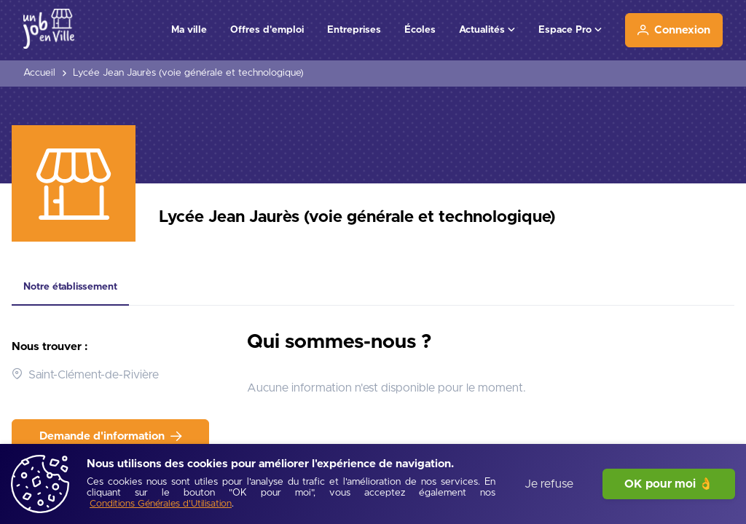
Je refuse (549, 484)
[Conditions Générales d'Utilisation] (161, 504)
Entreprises (354, 30)
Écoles (420, 30)
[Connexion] (674, 30)
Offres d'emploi (267, 30)
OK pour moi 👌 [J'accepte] (668, 484)
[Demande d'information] (110, 436)
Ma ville (189, 30)
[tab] (70, 287)
